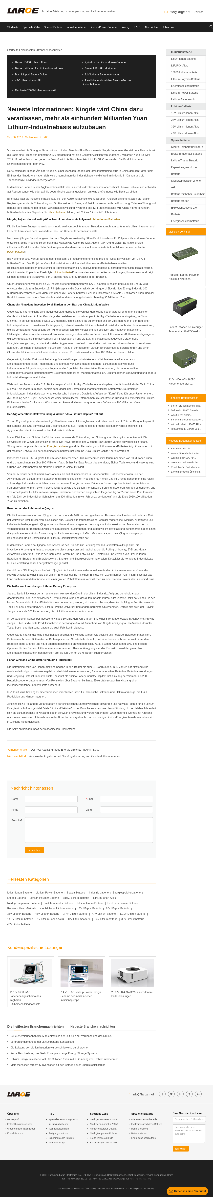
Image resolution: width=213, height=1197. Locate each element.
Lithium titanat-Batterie (90, 903)
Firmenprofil (13, 1119)
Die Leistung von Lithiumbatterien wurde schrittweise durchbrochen (49, 1047)
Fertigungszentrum (58, 1133)
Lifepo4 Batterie (16, 897)
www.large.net (121, 1178)
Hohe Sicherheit (139, 1128)
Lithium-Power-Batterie (103, 27)
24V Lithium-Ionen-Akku (185, 119)
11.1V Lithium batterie (133, 913)
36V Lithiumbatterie (132, 919)
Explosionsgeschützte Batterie (146, 1124)
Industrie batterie (99, 892)
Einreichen (180, 1148)
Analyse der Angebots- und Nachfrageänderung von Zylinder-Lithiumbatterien (74, 756)
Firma (14, 809)
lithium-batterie (62, 272)
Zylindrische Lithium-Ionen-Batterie (105, 62)
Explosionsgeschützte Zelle (104, 1142)
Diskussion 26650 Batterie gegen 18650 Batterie (184, 411)
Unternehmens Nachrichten (21, 1128)
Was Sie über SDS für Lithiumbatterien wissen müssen (183, 458)
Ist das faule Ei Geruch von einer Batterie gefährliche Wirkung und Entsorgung (185, 429)
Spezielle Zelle (31, 27)
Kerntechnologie (57, 1142)
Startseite (13, 27)
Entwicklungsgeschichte (19, 1124)
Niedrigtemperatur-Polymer (104, 1133)
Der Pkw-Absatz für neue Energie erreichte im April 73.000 (65, 749)
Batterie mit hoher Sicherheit (188, 194)
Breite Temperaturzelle (101, 1138)
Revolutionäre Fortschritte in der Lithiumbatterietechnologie (186, 467)
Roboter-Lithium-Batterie (21, 908)
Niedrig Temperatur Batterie (23, 903)
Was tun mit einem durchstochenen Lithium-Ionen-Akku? (187, 415)
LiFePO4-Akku (179, 65)
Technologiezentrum (59, 1128)
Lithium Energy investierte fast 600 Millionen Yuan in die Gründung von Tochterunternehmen (64, 1059)
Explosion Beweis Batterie (122, 903)
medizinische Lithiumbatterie (56, 908)
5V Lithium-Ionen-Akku (50, 919)
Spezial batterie (76, 892)
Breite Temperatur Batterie (186, 153)
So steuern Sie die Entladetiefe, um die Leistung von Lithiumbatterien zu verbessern (186, 449)
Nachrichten (152, 27)
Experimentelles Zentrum (61, 1138)
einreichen (34, 850)
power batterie (15, 251)
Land (89, 809)
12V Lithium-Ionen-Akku (185, 113)
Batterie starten (180, 200)
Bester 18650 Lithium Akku (30, 62)
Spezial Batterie (53, 27)
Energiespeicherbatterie (127, 892)
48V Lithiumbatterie (18, 924)
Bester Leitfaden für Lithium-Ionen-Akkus (39, 68)
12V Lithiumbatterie (79, 919)
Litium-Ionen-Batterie (19, 892)
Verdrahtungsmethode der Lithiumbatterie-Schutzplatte (42, 1041)
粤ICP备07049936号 (140, 1178)
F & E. (137, 27)
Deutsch (200, 12)
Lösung (125, 27)
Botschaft (16, 820)
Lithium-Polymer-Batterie (44, 897)
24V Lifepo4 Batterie (117, 908)
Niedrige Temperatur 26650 (104, 1124)
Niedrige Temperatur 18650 (104, 1119)
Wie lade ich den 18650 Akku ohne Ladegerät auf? (186, 424)
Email (90, 799)
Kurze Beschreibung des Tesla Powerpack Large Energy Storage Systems (53, 1053)
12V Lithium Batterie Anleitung (102, 74)
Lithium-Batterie (181, 106)
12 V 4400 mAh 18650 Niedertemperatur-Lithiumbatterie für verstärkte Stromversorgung (185, 382)
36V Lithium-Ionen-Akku (185, 126)
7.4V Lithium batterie (103, 913)
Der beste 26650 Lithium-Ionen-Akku (36, 90)
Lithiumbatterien (57, 212)
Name (15, 799)
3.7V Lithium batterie (75, 913)
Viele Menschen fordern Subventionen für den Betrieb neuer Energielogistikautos (57, 1065)
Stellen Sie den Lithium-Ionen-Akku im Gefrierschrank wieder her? (187, 406)
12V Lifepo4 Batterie (89, 908)
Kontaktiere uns (15, 1133)
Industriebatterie (76, 27)
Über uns (168, 27)
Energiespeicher (56, 446)
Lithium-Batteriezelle (183, 99)
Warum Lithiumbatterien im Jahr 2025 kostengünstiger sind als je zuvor (187, 453)
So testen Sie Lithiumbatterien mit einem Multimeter (186, 420)
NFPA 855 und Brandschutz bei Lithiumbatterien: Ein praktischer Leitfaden (187, 463)
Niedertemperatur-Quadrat (103, 1128)
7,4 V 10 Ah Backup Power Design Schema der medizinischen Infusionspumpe (81, 996)
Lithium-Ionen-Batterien (105, 219)
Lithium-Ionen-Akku (104, 897)
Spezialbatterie (180, 140)
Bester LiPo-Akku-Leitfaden (101, 68)
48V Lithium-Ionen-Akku (29, 80)
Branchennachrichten (49, 50)
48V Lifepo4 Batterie (47, 913)
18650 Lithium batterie (76, 897)
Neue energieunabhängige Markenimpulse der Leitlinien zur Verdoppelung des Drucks (60, 1036)
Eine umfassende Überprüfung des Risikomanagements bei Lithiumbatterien (186, 472)
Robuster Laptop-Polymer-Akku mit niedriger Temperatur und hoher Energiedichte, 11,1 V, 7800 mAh (185, 277)
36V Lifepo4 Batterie (19, 913)
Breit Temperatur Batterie (58, 903)
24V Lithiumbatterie (106, 919)
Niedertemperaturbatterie (144, 1119)
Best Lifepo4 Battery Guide (31, 74)
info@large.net (179, 12)
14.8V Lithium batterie (20, 919)
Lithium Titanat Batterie (184, 160)
